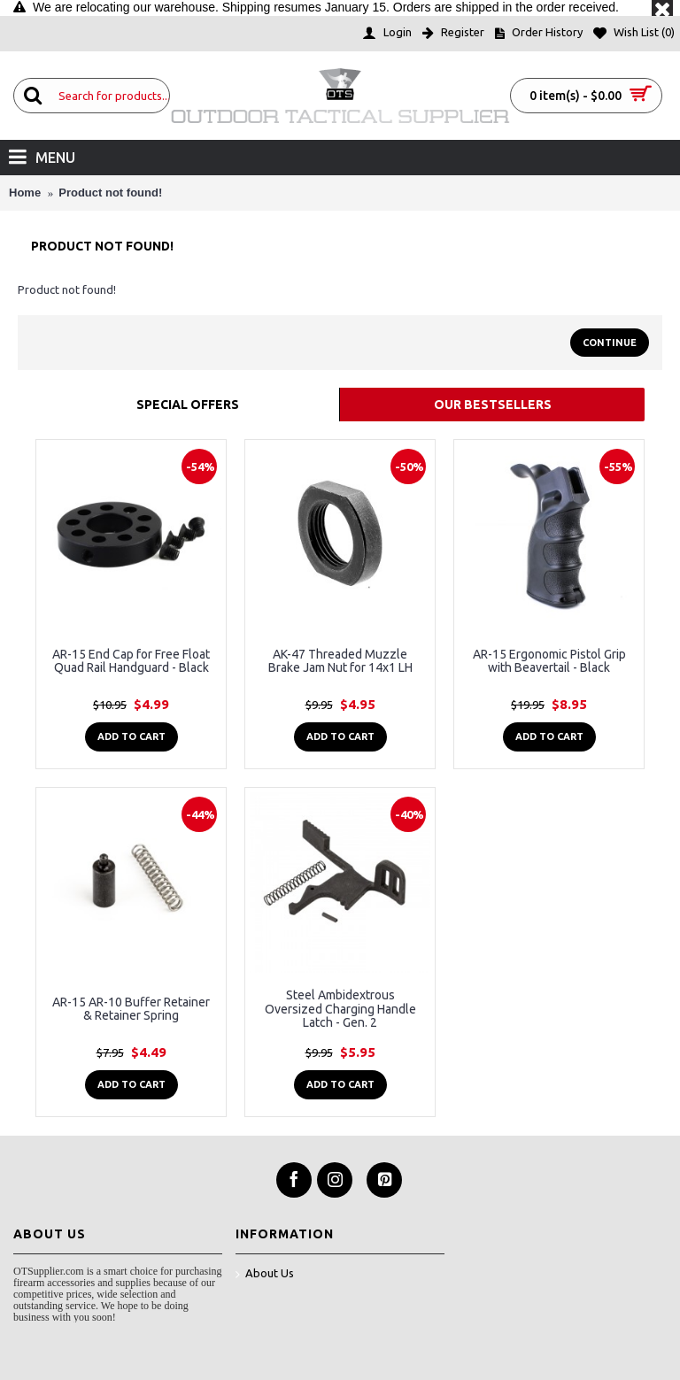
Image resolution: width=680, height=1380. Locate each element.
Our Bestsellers (493, 404)
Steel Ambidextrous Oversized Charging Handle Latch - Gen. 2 (340, 1008)
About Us (265, 1274)
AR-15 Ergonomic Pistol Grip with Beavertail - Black (549, 661)
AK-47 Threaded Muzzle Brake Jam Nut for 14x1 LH (340, 661)
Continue (610, 342)
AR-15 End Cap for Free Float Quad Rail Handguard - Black (131, 661)
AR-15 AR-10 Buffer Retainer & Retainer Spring (131, 1008)
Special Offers (187, 404)
